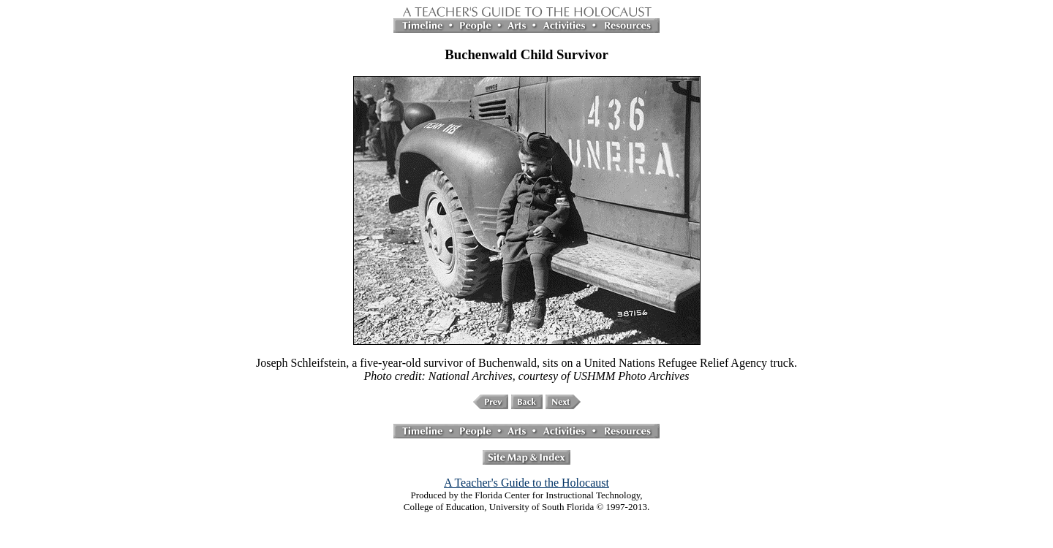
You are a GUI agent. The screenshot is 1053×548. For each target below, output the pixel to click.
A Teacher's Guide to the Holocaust (526, 482)
